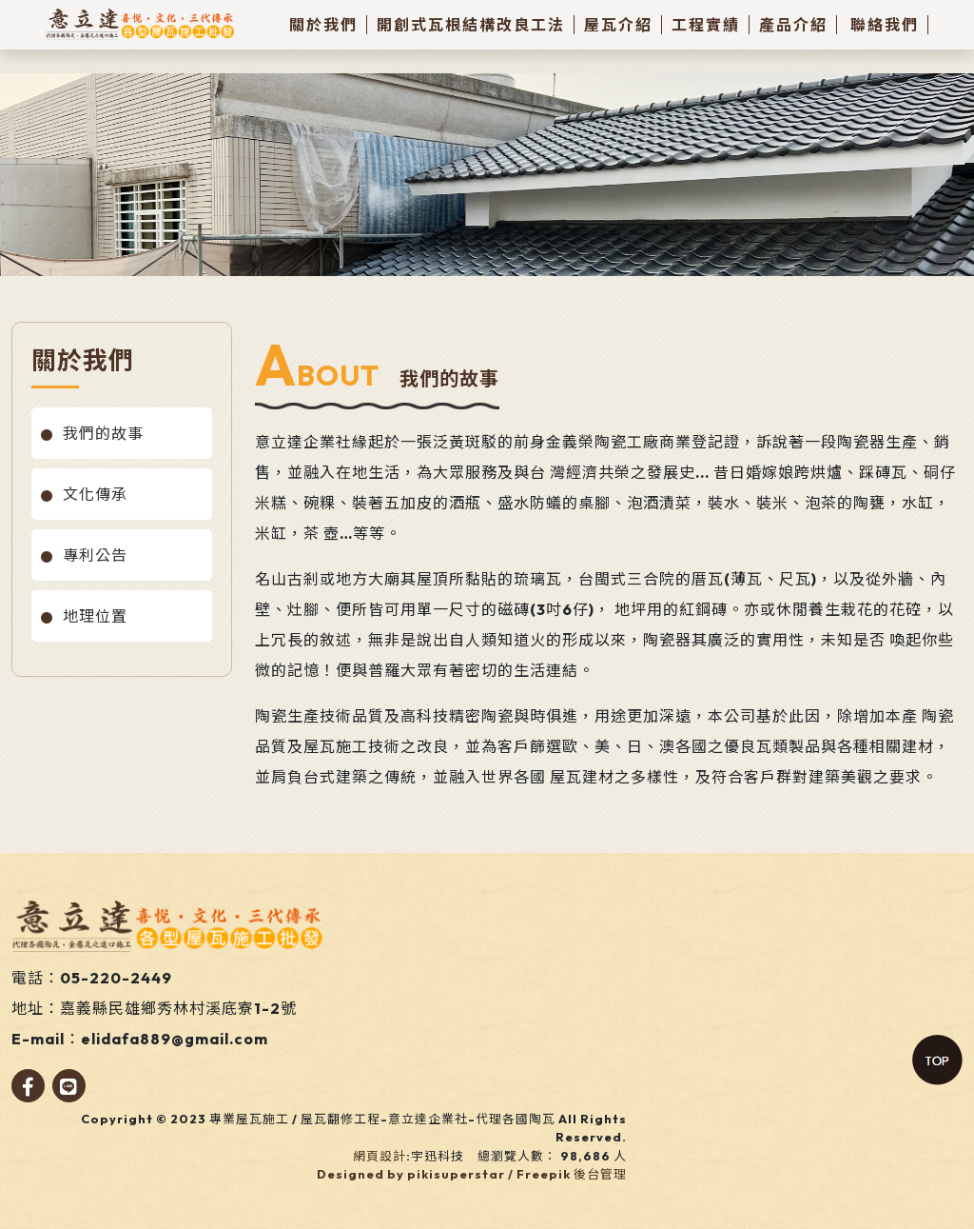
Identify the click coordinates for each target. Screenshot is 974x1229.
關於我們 (323, 24)
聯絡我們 (884, 24)
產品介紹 (793, 24)
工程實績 (706, 24)
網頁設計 (379, 1155)
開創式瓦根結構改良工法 (471, 24)
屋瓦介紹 (618, 24)
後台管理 (600, 1173)
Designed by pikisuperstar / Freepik (444, 1173)
